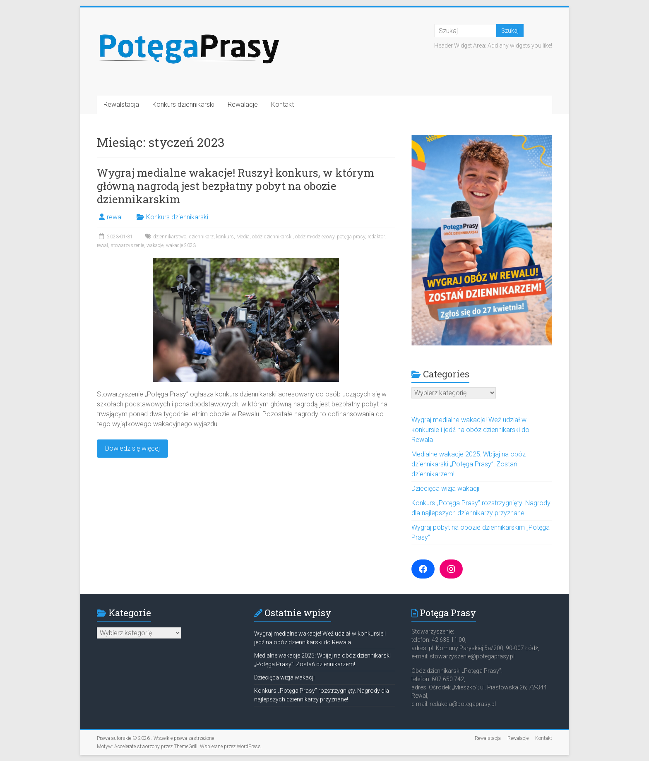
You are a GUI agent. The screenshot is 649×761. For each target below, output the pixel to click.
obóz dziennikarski (272, 237)
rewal (115, 217)
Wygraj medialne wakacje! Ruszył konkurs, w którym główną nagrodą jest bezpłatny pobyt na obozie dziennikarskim (235, 186)
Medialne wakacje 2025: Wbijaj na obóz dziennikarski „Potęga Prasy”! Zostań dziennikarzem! (468, 464)
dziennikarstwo (169, 237)
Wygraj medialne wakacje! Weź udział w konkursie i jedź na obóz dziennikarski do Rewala (470, 430)
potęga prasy (351, 237)
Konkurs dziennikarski (183, 104)
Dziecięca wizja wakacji (445, 488)
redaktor (376, 237)
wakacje (155, 245)
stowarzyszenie (127, 245)
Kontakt (282, 104)
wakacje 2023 (181, 245)
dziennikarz (201, 237)
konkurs (225, 237)
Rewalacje (243, 104)
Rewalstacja (121, 104)
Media (243, 237)
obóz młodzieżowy (314, 237)
